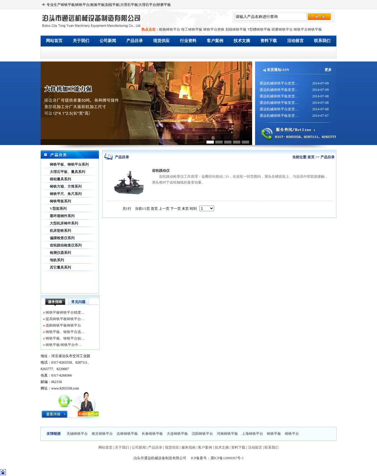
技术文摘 (242, 41)
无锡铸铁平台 (77, 434)
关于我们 (81, 41)
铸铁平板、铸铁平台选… (65, 332)
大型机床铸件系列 (64, 223)
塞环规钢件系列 (62, 216)
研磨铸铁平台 (282, 29)
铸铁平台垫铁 (213, 29)
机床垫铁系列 (60, 231)
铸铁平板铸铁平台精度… (65, 312)
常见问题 (78, 302)
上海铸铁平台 (252, 434)
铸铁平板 (274, 434)
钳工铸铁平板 (191, 29)
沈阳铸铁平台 (202, 434)
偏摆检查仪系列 (62, 238)
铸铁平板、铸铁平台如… (65, 338)
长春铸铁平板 (152, 434)
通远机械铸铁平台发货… (278, 85)
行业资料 (188, 41)
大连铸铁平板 (177, 434)
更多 (328, 70)
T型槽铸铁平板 (259, 29)
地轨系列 (57, 260)
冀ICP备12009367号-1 (227, 458)
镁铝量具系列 (60, 179)
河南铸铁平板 (227, 434)
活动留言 (295, 41)
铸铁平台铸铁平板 (308, 29)
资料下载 (268, 41)
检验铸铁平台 (169, 29)
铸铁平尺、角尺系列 (66, 194)
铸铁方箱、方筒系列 (66, 186)
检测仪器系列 (60, 253)
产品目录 (134, 41)
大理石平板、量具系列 (67, 172)
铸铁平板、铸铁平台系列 (69, 164)
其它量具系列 (60, 267)
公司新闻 (108, 41)
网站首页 (54, 41)
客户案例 (215, 41)
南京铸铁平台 (102, 434)
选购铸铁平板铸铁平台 (63, 325)
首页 (311, 157)
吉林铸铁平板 (127, 434)
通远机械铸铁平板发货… (278, 78)
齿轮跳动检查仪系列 (66, 245)
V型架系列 (58, 209)
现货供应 (161, 41)
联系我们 (322, 41)
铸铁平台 (292, 434)
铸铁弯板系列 (60, 201)
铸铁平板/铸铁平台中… (64, 345)
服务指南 (55, 302)
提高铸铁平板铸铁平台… (65, 319)
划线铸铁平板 (236, 29)
